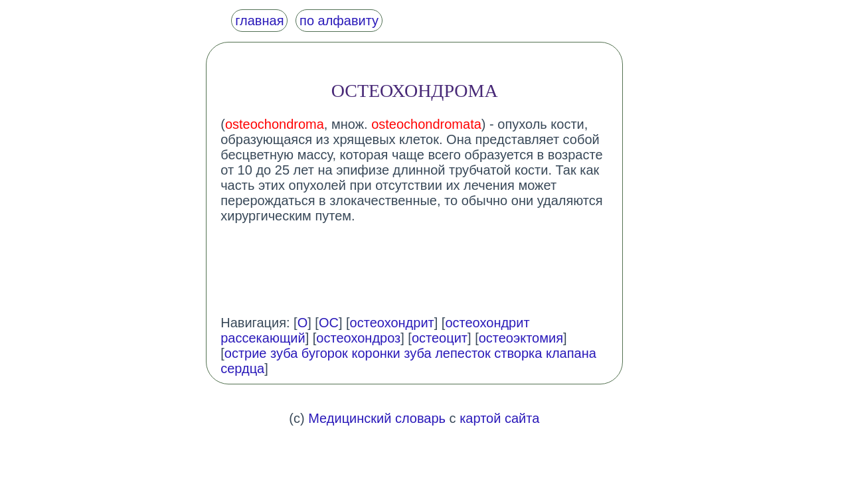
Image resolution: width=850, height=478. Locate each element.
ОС (329, 322)
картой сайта (499, 418)
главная (259, 20)
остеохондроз (358, 338)
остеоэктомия (521, 338)
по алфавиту (339, 20)
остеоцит (440, 338)
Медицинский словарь (377, 418)
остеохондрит (392, 322)
